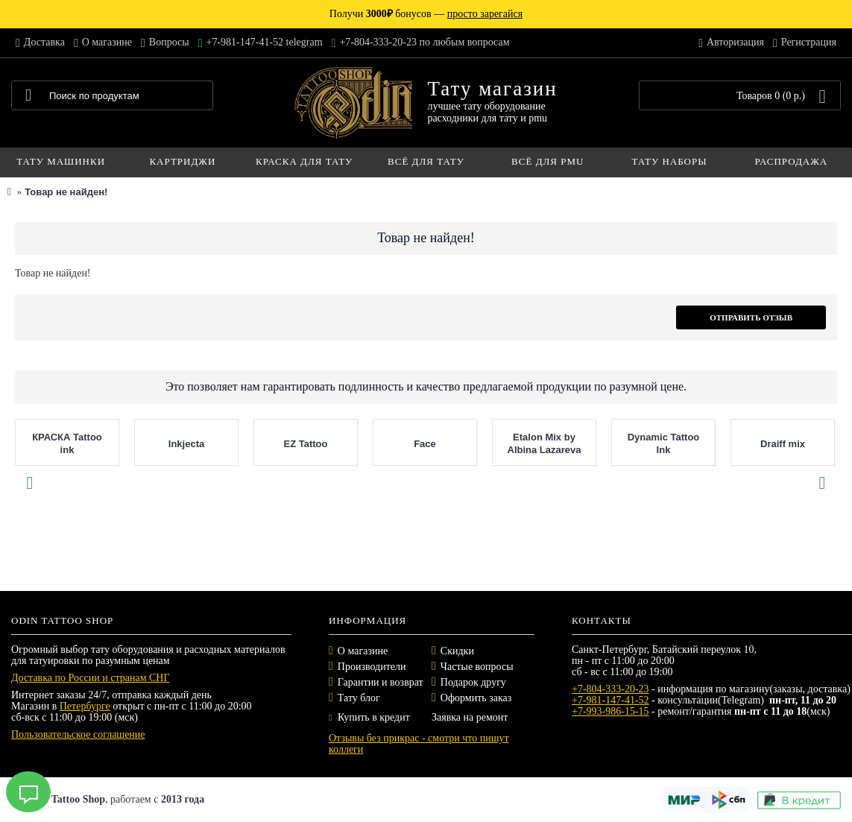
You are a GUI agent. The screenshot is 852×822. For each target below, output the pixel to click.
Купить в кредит (369, 717)
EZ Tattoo (306, 443)
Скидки (457, 651)
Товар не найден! (66, 191)
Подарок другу (473, 682)
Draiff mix (782, 443)
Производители (372, 666)
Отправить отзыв (751, 317)
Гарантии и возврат (380, 682)
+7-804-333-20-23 (610, 689)
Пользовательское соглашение (78, 734)
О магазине (363, 651)
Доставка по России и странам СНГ (90, 677)
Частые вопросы (477, 666)
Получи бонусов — (426, 13)
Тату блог (359, 698)
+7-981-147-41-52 (610, 700)
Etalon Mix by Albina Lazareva (544, 443)
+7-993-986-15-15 (610, 711)
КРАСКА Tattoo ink (67, 443)
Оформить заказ (476, 698)
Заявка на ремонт (470, 717)
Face (425, 443)
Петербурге (85, 706)
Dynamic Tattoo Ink (664, 443)
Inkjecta (186, 443)
